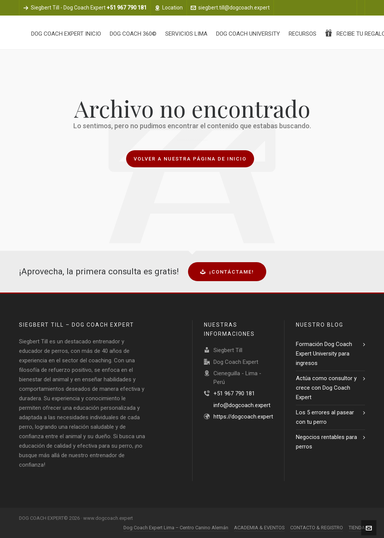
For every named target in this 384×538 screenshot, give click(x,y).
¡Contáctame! (227, 272)
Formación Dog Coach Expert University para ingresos (324, 354)
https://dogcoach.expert (243, 416)
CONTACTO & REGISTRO (316, 527)
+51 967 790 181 (234, 393)
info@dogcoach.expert (241, 405)
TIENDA (357, 527)
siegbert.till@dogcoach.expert (230, 8)
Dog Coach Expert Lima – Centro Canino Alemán (175, 527)
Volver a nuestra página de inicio (190, 159)
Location (169, 8)
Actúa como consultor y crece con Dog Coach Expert (326, 388)
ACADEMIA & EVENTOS (259, 527)
